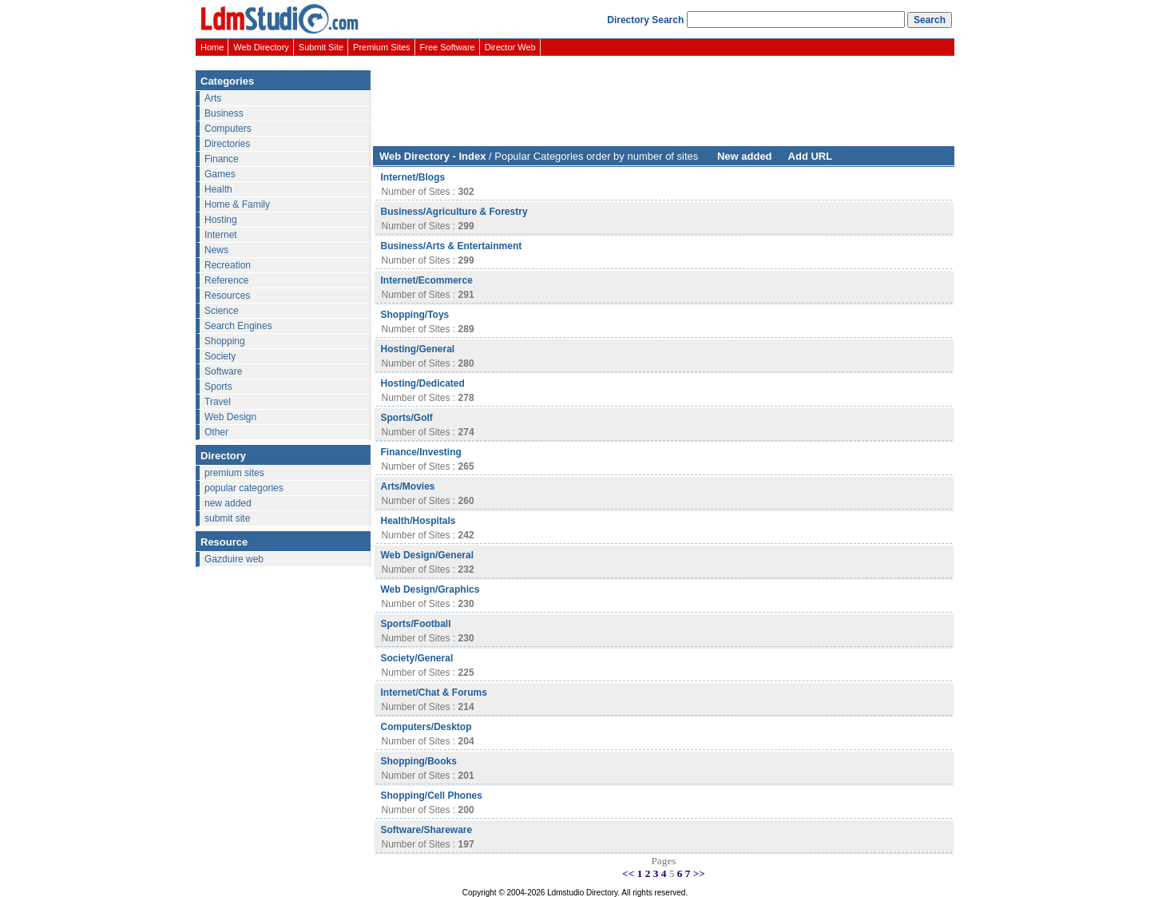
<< (628, 873)
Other (216, 432)
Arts (212, 98)
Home (212, 47)
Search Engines (238, 325)
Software (223, 371)
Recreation (227, 265)
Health (218, 189)
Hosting (220, 219)
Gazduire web (234, 559)
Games (220, 174)
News (216, 250)
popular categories (244, 488)
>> (699, 873)
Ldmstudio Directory (582, 892)
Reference (226, 280)
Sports (218, 386)
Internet (220, 234)
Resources (227, 295)
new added (228, 503)
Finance (221, 159)
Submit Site (321, 47)
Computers (228, 128)
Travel (217, 401)
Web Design (230, 417)
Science (221, 310)
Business (224, 113)
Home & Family (237, 204)
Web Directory (260, 47)
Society (220, 356)
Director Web (510, 47)
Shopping (224, 341)
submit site (227, 518)
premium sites (234, 472)
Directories (227, 143)
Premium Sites (381, 47)
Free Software (447, 47)
